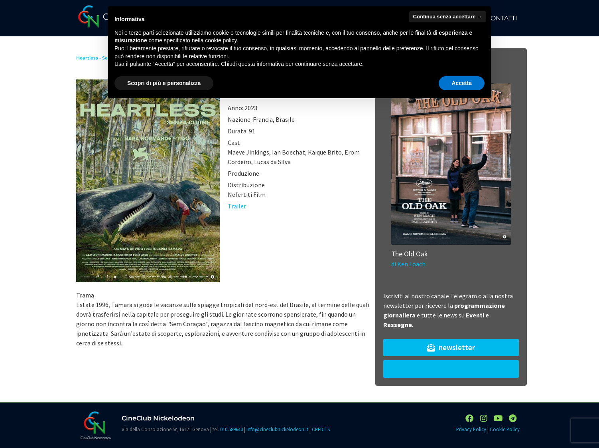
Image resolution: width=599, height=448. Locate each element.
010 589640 (231, 429)
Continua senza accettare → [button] (447, 17)
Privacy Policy (471, 429)
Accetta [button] (461, 83)
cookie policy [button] (220, 40)
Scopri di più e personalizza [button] (164, 83)
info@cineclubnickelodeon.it (277, 429)
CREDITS (321, 429)
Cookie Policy (505, 429)
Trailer (237, 206)
